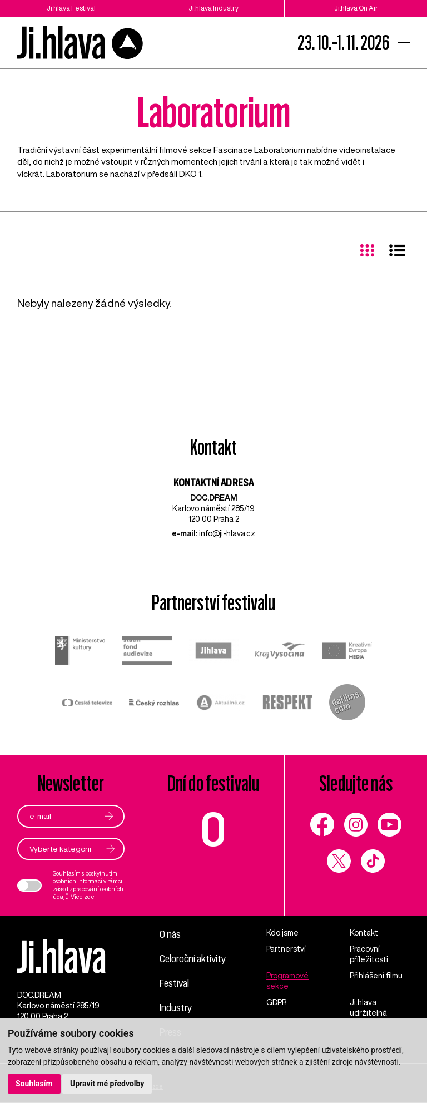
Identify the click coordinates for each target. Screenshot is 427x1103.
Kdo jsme (282, 933)
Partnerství (286, 949)
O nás (170, 933)
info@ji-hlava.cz (227, 533)
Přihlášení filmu (376, 976)
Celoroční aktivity (193, 957)
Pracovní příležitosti (369, 954)
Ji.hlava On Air (356, 8)
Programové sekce (287, 981)
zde (89, 896)
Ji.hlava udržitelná (368, 1007)
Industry (176, 1005)
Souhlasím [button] (34, 1083)
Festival (175, 981)
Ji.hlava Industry (213, 8)
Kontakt (364, 933)
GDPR (276, 1002)
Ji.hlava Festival (71, 8)
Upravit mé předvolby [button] (107, 1083)
